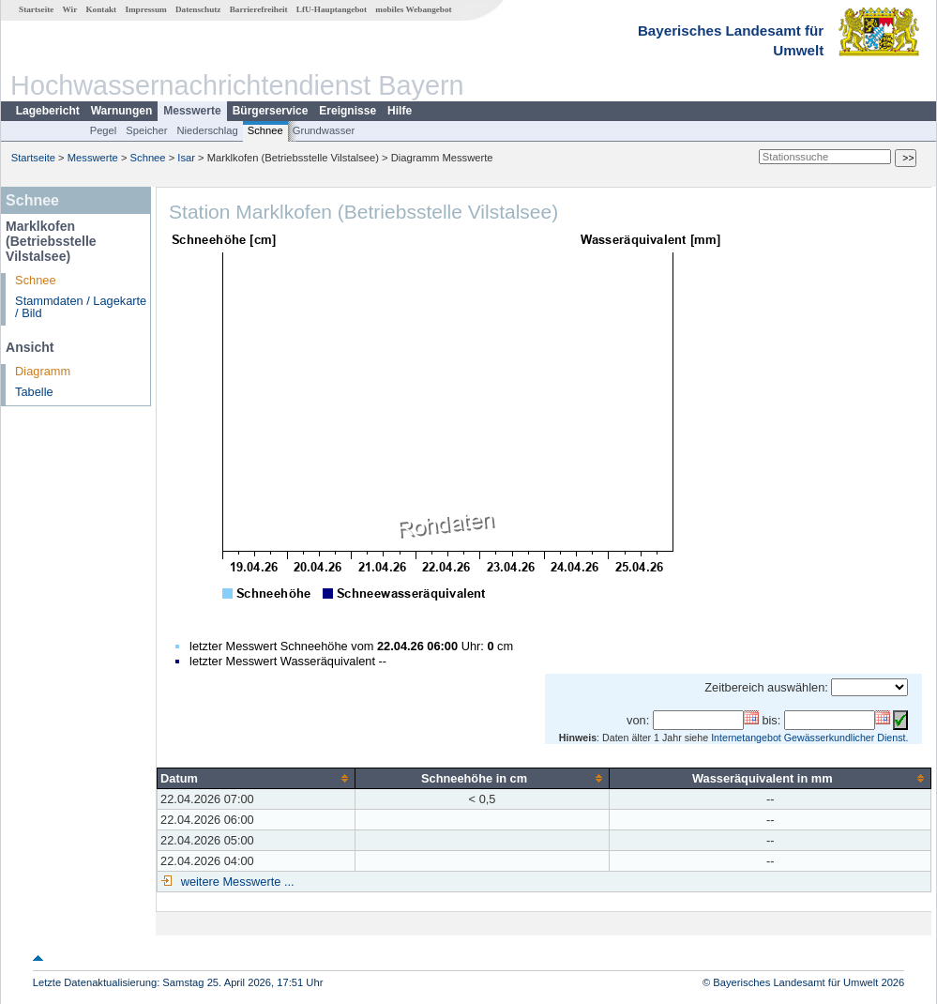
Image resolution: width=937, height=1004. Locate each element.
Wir (70, 9)
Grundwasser (324, 130)
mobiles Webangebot (413, 9)
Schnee (265, 130)
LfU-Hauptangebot (331, 9)
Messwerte (191, 110)
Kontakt (100, 9)
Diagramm (42, 371)
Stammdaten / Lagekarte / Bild (80, 307)
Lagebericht (48, 110)
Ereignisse (347, 110)
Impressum (145, 9)
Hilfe (399, 110)
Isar (186, 157)
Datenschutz (198, 9)
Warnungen (122, 110)
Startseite (36, 9)
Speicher (146, 130)
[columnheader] (256, 778)
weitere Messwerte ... (235, 882)
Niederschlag (206, 130)
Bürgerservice (271, 110)
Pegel (103, 130)
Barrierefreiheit (259, 9)
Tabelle (34, 392)
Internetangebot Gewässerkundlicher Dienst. (809, 737)
